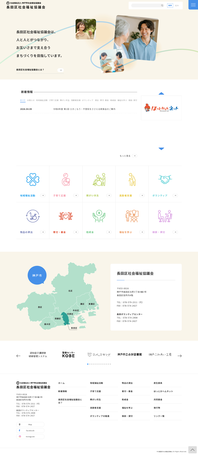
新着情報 (62, 391)
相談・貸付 (127, 415)
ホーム (61, 382)
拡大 (177, 5)
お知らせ (31, 100)
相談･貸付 (133, 100)
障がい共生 (65, 100)
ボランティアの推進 (99, 415)
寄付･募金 (104, 100)
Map (30, 424)
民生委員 (158, 382)
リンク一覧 (159, 415)
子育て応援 (54, 100)
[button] (161, 93)
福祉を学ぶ (122, 100)
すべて (23, 100)
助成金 (113, 100)
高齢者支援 (76, 100)
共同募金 (158, 399)
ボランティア (87, 100)
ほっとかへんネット (163, 391)
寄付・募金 (127, 391)
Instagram (30, 436)
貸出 (97, 100)
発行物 (157, 407)
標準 (170, 5)
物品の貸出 (127, 382)
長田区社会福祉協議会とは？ (30, 69)
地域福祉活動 (42, 100)
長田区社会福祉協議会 (26, 5)
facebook (30, 430)
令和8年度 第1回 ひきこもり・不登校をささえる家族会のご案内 (84, 108)
